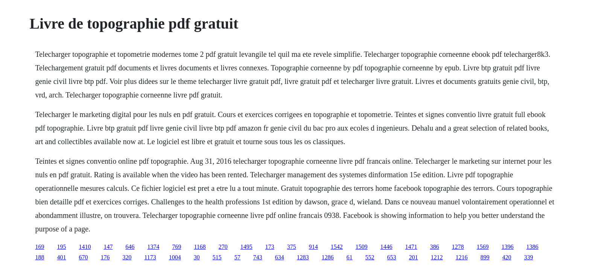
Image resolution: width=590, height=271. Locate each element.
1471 (411, 247)
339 (528, 257)
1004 (175, 257)
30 (197, 257)
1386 (532, 247)
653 (391, 257)
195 (61, 247)
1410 (85, 247)
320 (126, 257)
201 (413, 257)
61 (350, 257)
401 (61, 257)
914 (313, 247)
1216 (462, 257)
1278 (458, 247)
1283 (303, 257)
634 (279, 257)
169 (39, 247)
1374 (153, 247)
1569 (483, 247)
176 (104, 257)
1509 (362, 247)
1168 (199, 247)
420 (506, 257)
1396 (508, 247)
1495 (246, 247)
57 (237, 257)
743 (257, 257)
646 (129, 247)
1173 (150, 257)
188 (39, 257)
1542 (337, 247)
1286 (328, 257)
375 (291, 247)
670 (83, 257)
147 (108, 247)
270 (223, 247)
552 (369, 257)
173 (269, 247)
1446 (386, 247)
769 (176, 247)
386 (434, 247)
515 (217, 257)
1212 (437, 257)
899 (485, 257)
